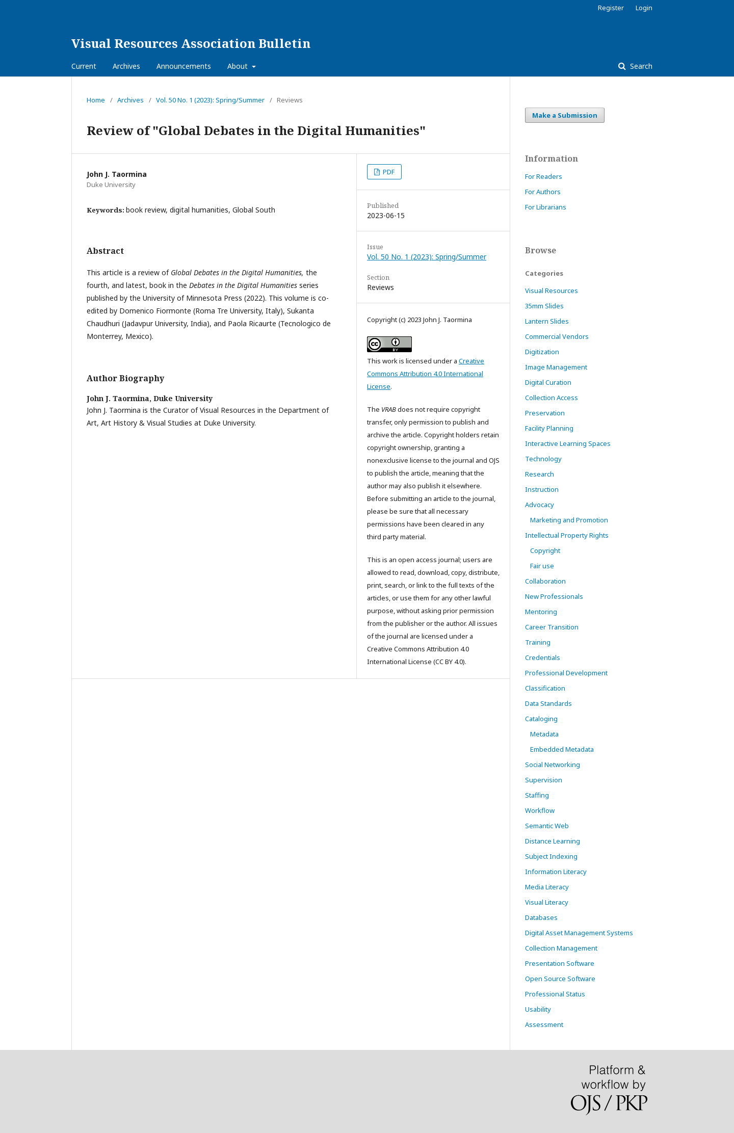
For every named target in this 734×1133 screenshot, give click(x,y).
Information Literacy (556, 871)
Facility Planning (549, 428)
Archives (126, 66)
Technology (543, 458)
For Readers (543, 176)
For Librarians (545, 207)
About (238, 66)
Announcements (183, 66)
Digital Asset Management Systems (579, 932)
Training (537, 642)
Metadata (544, 734)
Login (644, 7)
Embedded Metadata (562, 749)
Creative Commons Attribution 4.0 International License (425, 373)
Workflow (540, 810)
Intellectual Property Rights (567, 535)
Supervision (543, 779)
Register (611, 7)
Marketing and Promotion (569, 519)
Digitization (542, 351)
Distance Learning (552, 841)
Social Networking (552, 764)
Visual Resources (551, 290)
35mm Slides (544, 305)
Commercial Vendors (557, 336)
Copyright (545, 550)
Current (83, 66)
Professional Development (566, 672)
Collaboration (545, 581)
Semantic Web (547, 825)
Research (539, 474)
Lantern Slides (547, 321)
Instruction (542, 489)
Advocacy (539, 504)
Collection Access (551, 397)
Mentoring (541, 611)
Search (640, 66)
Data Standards (548, 703)
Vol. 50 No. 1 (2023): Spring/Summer (210, 99)
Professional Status (555, 993)
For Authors (543, 191)
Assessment (544, 1024)
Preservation (545, 412)
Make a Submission (564, 115)
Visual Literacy (546, 902)
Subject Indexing (551, 856)
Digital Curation (548, 382)
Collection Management (561, 948)
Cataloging (541, 718)
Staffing (537, 795)
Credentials (542, 657)
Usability (538, 1009)
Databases (541, 917)
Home (96, 99)
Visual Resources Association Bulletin (190, 43)
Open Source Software (560, 978)
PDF (388, 171)
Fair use (542, 565)
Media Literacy (547, 886)
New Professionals (554, 596)
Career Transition (552, 626)
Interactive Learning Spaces (568, 443)
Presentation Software (559, 963)
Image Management (556, 367)
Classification (545, 688)
